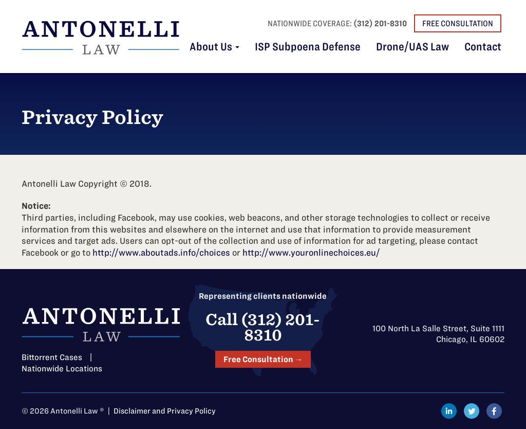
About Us (214, 47)
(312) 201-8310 (380, 23)
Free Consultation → (263, 359)
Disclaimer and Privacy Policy (165, 411)
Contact (482, 47)
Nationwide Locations (62, 368)
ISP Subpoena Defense (308, 47)
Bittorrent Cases (52, 357)
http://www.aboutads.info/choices (161, 252)
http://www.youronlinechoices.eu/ (311, 252)
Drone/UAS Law (412, 47)
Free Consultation (457, 23)
